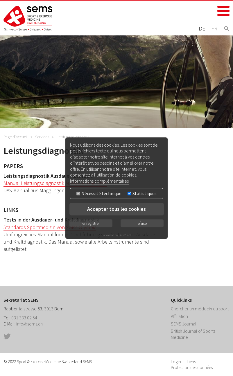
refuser (142, 223)
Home (28, 18)
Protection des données (192, 367)
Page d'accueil (15, 136)
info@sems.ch (29, 324)
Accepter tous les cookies (116, 209)
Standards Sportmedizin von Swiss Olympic (49, 227)
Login (176, 361)
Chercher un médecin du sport (200, 309)
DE (202, 28)
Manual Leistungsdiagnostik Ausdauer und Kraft (55, 183)
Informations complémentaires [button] (99, 181)
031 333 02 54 (24, 318)
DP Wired (125, 235)
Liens (191, 361)
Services (42, 136)
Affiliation (179, 316)
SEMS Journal (183, 324)
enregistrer (91, 223)
